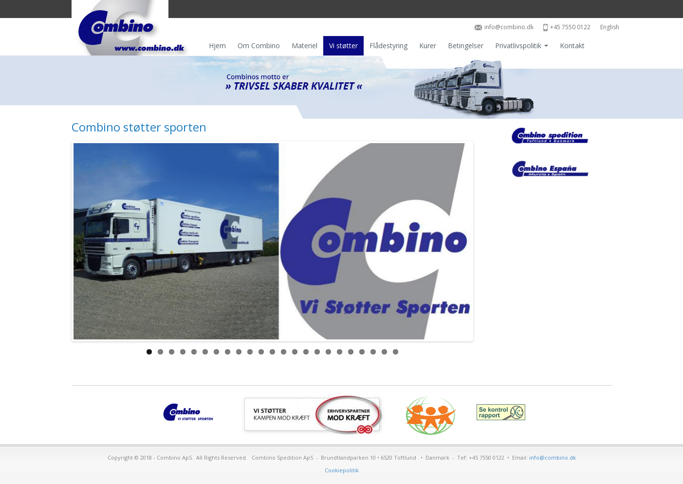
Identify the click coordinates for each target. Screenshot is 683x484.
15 (306, 351)
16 (317, 351)
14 (294, 351)
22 (384, 351)
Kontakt (572, 45)
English (609, 27)
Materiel (304, 45)
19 (350, 351)
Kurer (427, 45)
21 (373, 351)
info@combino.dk (504, 27)
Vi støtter (343, 45)
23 (395, 351)
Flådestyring (388, 45)
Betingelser (465, 45)
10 (250, 351)
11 (261, 351)
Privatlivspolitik (521, 45)
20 (362, 351)
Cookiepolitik (342, 470)
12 (272, 351)
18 (339, 351)
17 (328, 351)
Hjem (217, 45)
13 (283, 351)
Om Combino (259, 45)
